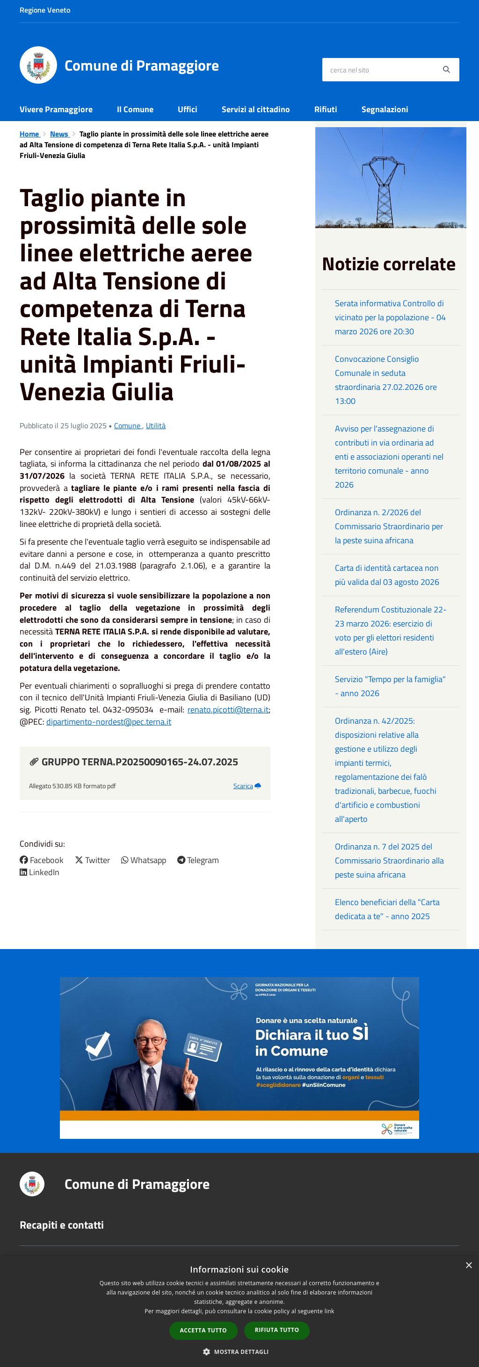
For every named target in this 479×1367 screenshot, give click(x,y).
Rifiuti (325, 109)
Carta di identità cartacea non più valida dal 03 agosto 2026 (387, 574)
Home (30, 133)
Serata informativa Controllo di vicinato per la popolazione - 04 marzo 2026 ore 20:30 (390, 317)
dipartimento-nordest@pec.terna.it (108, 721)
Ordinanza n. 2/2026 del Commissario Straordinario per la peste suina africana (389, 526)
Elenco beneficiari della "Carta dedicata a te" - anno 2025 (387, 909)
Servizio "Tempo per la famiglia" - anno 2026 (390, 686)
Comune (128, 425)
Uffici (187, 109)
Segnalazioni (385, 109)
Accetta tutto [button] (203, 1330)
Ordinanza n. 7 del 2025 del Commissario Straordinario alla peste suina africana (389, 860)
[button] (239, 1351)
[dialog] (239, 1311)
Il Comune (135, 109)
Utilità (156, 425)
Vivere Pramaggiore (56, 109)
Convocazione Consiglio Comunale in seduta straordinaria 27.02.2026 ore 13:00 (386, 380)
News (60, 133)
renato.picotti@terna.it (228, 709)
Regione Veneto (45, 9)
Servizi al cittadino (256, 109)
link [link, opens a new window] (329, 1311)
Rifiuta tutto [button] (277, 1330)
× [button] (468, 1265)
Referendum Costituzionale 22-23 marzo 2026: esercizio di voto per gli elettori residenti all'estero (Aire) (391, 630)
